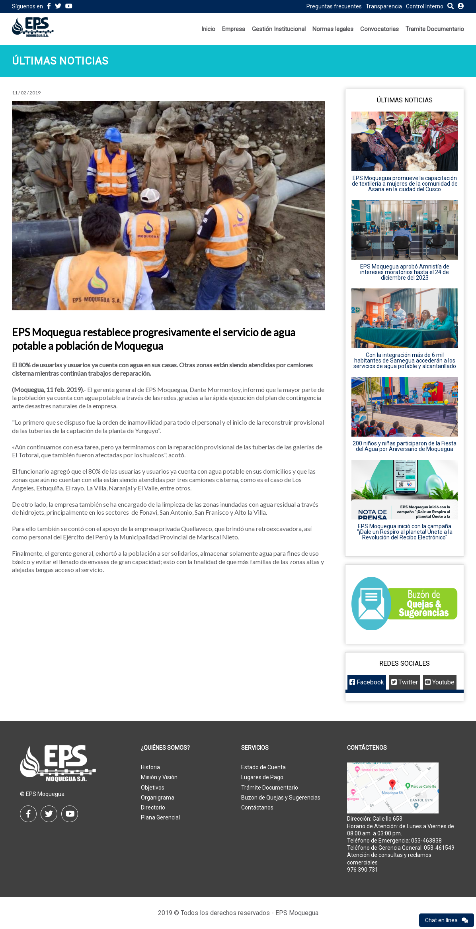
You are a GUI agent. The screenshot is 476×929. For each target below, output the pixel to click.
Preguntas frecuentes (334, 6)
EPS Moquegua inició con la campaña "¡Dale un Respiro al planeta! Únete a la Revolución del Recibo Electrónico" (405, 532)
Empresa (233, 29)
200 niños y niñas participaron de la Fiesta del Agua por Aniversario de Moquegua (404, 446)
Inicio (208, 29)
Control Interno (424, 6)
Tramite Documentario (435, 29)
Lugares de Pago (262, 777)
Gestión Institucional (279, 29)
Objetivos (152, 787)
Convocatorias (379, 29)
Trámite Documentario (269, 787)
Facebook (366, 682)
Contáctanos (257, 807)
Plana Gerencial (160, 817)
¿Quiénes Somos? (165, 748)
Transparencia (384, 6)
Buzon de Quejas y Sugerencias (280, 797)
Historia (150, 767)
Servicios (255, 748)
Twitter (404, 682)
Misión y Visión (159, 777)
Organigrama (157, 797)
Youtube (440, 682)
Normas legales (332, 29)
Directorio (153, 807)
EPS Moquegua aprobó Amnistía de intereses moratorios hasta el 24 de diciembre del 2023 (404, 272)
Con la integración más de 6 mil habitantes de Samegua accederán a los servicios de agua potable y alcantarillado (404, 360)
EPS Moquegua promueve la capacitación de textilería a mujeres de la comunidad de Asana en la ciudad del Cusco (405, 183)
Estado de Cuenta (263, 767)
